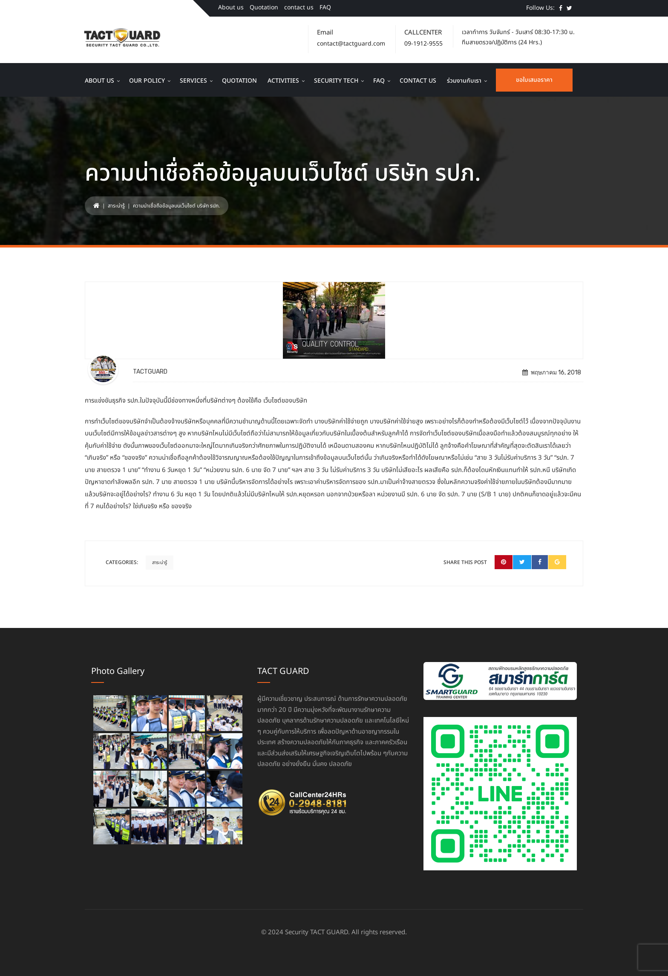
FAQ (325, 7)
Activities (283, 80)
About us (231, 7)
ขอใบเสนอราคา (534, 79)
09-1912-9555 (423, 43)
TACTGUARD (150, 371)
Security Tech (336, 80)
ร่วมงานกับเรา (464, 80)
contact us (299, 7)
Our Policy (147, 80)
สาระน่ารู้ (116, 206)
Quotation (264, 7)
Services (193, 80)
